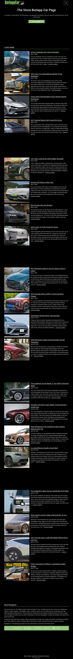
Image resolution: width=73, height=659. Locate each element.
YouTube (56, 628)
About (25, 656)
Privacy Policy (41, 656)
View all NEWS (36, 21)
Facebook (17, 628)
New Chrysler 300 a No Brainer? (42, 205)
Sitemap (47, 656)
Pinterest (37, 628)
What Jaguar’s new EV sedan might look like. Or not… (49, 515)
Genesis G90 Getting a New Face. (42, 182)
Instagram (27, 628)
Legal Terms (34, 656)
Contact (29, 656)
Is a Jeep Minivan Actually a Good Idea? (44, 448)
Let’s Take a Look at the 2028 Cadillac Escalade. (47, 159)
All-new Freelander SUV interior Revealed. (45, 52)
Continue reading (53, 64)
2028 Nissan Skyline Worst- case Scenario (45, 316)
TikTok (47, 628)
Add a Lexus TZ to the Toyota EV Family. (44, 227)
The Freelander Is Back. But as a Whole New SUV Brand (50, 491)
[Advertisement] (36, 35)
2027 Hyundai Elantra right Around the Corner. (46, 120)
